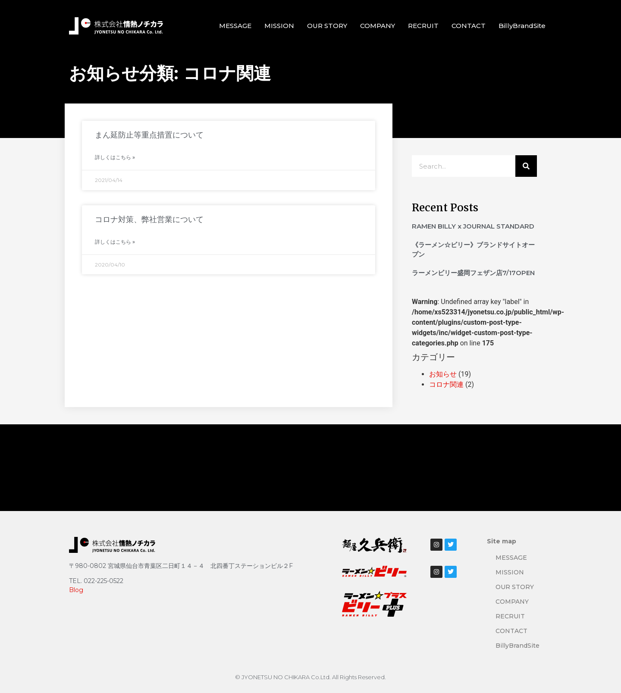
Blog (76, 590)
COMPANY (377, 26)
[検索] (526, 166)
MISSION (279, 26)
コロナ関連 (446, 384)
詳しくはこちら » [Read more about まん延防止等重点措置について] (115, 157)
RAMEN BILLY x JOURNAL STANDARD (473, 226)
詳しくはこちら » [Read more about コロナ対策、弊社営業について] (115, 241)
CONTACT (469, 26)
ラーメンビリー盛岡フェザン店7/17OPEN (473, 273)
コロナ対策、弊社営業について (149, 219)
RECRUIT (423, 26)
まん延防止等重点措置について (149, 135)
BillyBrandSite (522, 26)
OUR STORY (327, 26)
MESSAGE (235, 26)
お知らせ (443, 374)
